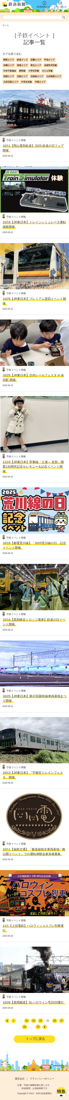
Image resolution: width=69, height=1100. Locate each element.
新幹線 (22, 71)
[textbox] (34, 17)
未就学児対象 (50, 65)
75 (38, 1027)
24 (40, 1020)
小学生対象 (33, 71)
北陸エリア (22, 76)
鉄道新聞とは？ (44, 4)
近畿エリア (36, 59)
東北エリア (36, 65)
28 (24, 1027)
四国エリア (8, 76)
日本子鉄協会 (9, 71)
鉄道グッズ (22, 59)
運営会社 (20, 1078)
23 (33, 1020)
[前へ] (7, 1020)
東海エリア (22, 65)
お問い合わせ (60, 4)
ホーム (5, 25)
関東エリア (8, 59)
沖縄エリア (8, 65)
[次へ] (44, 1027)
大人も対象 (47, 71)
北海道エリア (37, 76)
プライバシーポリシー (42, 1078)
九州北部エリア (10, 82)
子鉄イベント (34, 35)
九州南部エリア (53, 76)
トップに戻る (35, 1039)
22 (26, 1020)
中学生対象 (26, 82)
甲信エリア (49, 59)
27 (61, 1020)
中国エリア (40, 82)
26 (54, 1020)
